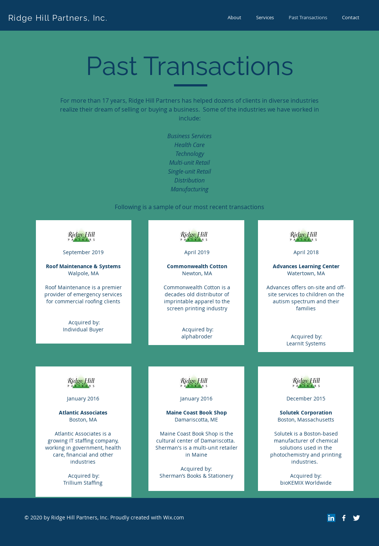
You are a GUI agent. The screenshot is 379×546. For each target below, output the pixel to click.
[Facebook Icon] (344, 518)
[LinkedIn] (331, 518)
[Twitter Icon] (356, 518)
